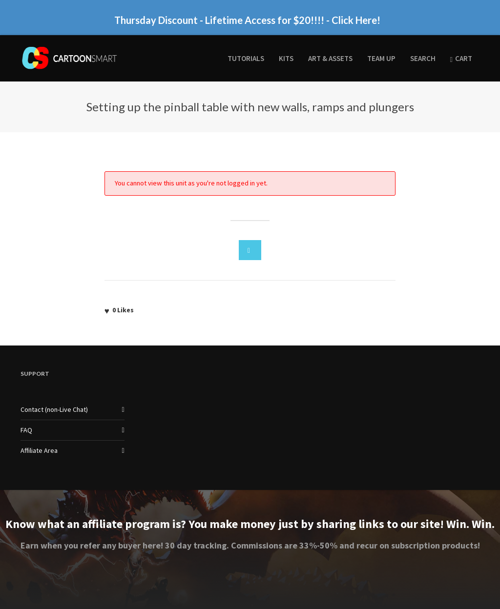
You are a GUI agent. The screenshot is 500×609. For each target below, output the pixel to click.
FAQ (26, 430)
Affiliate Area (39, 450)
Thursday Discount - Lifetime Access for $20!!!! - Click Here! (247, 20)
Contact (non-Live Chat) (54, 409)
